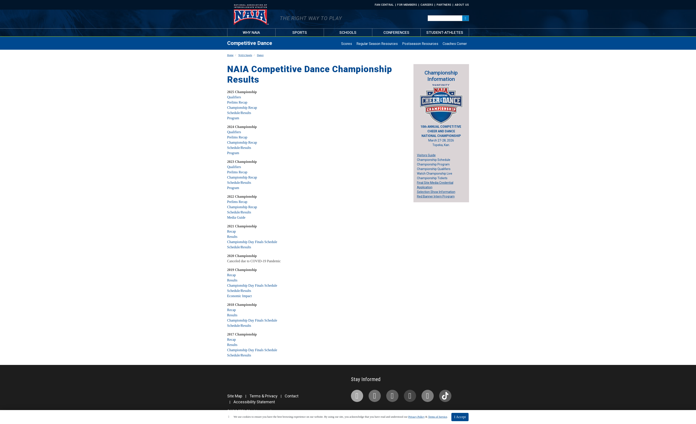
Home (230, 55)
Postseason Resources (420, 44)
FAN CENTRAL (384, 4)
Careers (426, 4)
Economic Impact (239, 296)
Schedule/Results (239, 113)
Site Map (234, 396)
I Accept (460, 417)
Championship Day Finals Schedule (252, 242)
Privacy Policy (416, 416)
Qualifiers (234, 97)
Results (232, 236)
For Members (407, 4)
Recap (231, 231)
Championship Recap (242, 107)
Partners (444, 4)
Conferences (396, 32)
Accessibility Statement (254, 402)
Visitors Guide (426, 155)
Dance (260, 55)
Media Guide (236, 217)
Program (233, 118)
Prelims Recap (237, 102)
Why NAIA (251, 32)
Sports (299, 32)
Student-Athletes (444, 32)
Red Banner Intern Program (436, 196)
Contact (291, 396)
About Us (462, 4)
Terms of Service (437, 416)
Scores (346, 44)
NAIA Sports (245, 55)
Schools (347, 32)
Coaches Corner (455, 44)
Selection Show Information (436, 192)
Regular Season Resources (377, 44)
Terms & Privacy (263, 396)
